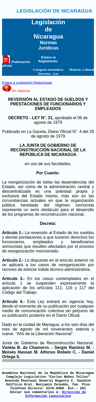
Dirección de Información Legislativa (55, 394)
